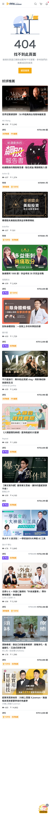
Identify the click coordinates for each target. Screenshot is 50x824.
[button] (3, 3)
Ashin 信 (5, 173)
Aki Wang (6, 120)
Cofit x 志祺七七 (9, 597)
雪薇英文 (6, 279)
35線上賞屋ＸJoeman (11, 703)
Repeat (5, 438)
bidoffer (5, 226)
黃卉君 (5, 332)
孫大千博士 (6, 544)
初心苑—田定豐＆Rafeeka (13, 650)
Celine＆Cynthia (9, 385)
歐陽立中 (6, 491)
